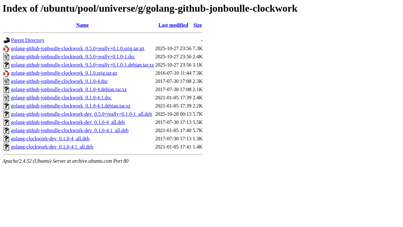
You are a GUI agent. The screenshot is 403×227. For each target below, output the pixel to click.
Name (82, 25)
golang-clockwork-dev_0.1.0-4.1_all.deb (52, 146)
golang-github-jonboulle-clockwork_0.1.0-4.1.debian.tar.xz (70, 105)
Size (197, 25)
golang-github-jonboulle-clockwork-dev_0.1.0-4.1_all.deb (69, 130)
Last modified (173, 25)
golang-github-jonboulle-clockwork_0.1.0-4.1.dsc (61, 97)
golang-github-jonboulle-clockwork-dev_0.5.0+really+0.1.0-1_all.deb (81, 114)
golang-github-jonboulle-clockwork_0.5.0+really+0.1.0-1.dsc (73, 56)
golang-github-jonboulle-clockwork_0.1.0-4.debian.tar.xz (69, 89)
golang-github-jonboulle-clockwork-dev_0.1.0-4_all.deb (68, 122)
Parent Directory (27, 40)
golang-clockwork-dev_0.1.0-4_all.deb (50, 138)
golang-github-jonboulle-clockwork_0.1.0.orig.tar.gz (64, 73)
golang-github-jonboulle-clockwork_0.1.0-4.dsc (59, 81)
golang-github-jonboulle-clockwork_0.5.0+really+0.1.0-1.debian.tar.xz (82, 64)
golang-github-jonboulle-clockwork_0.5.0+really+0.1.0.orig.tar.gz (78, 48)
